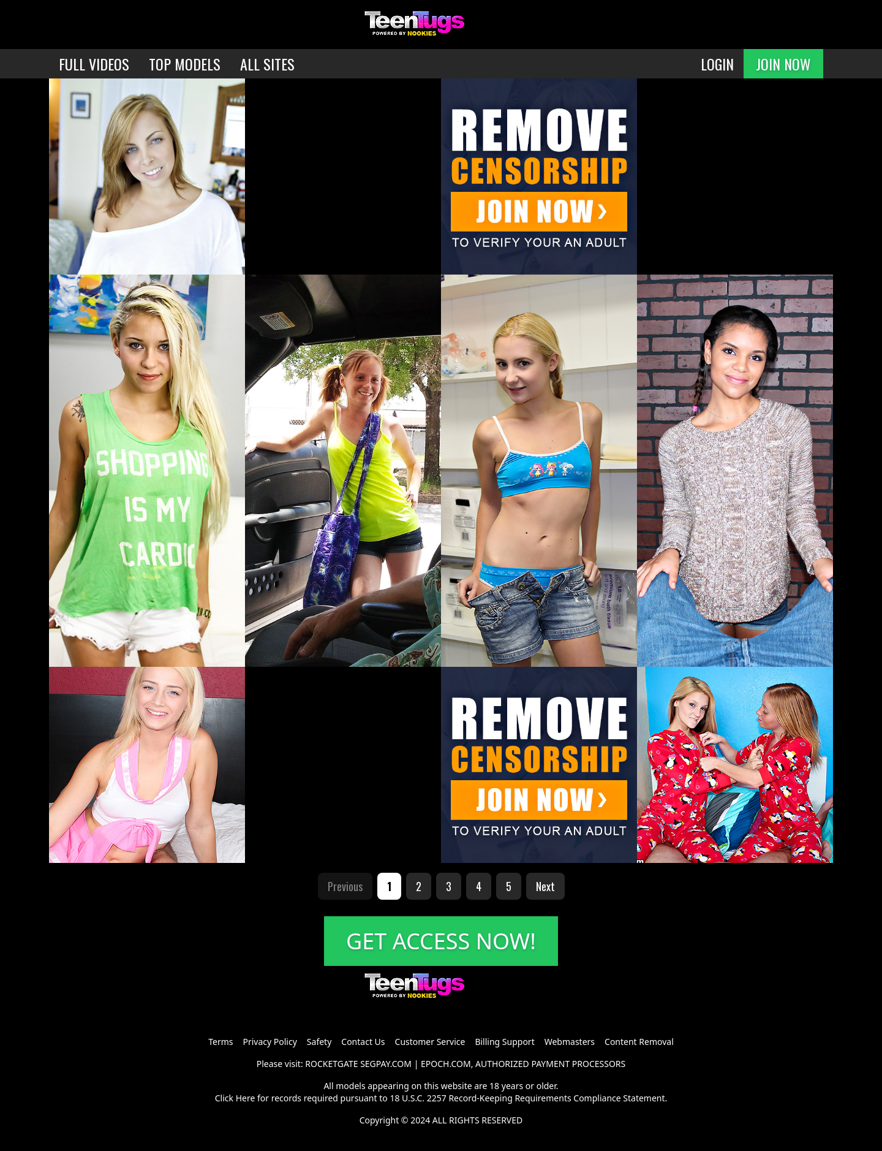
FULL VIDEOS (94, 64)
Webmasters (570, 1041)
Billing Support (504, 1041)
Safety (319, 1041)
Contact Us (363, 1041)
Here (245, 1098)
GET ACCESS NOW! (441, 941)
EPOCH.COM (446, 1063)
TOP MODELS (185, 64)
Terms (220, 1041)
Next (545, 886)
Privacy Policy (269, 1041)
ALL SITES (267, 64)
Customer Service (430, 1041)
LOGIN (717, 64)
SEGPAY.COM (386, 1063)
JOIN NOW (783, 64)
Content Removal (639, 1041)
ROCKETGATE (331, 1063)
